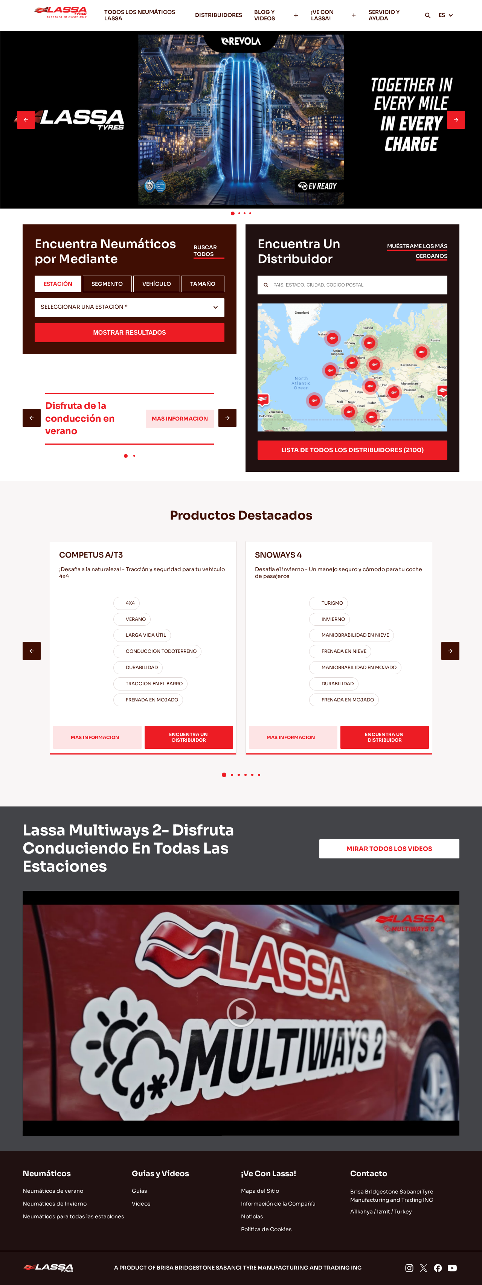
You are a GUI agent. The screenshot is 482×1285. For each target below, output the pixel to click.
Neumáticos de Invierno (55, 1203)
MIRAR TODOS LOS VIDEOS (389, 849)
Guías (139, 1190)
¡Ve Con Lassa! (268, 1173)
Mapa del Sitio (260, 1190)
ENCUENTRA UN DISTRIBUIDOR (189, 737)
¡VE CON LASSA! (334, 15)
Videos (141, 1203)
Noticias (252, 1216)
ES (446, 15)
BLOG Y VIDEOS (276, 15)
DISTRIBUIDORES (218, 15)
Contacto (368, 1173)
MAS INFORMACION (180, 418)
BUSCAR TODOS (205, 251)
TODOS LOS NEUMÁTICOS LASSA (139, 15)
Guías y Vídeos (160, 1173)
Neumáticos (47, 1173)
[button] (233, 213)
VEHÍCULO (156, 283)
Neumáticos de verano (53, 1190)
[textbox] (129, 307)
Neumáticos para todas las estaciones (73, 1216)
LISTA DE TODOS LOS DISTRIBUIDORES (352, 450)
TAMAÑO (202, 283)
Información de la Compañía (278, 1203)
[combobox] (129, 307)
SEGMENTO (107, 283)
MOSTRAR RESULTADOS (129, 332)
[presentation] (26, 120)
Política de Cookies (266, 1229)
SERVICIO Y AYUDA (384, 15)
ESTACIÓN (58, 283)
